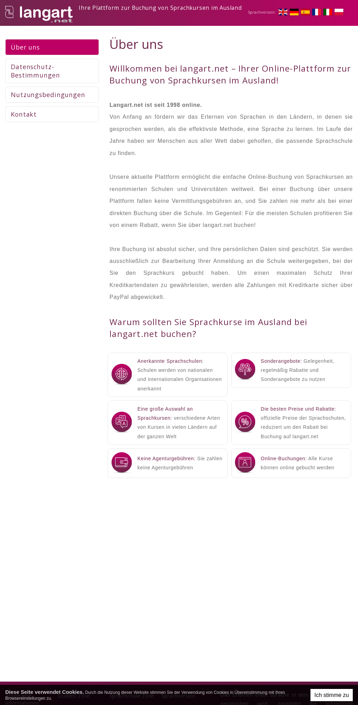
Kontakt (24, 115)
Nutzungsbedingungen (48, 96)
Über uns (25, 48)
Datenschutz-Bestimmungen (35, 72)
